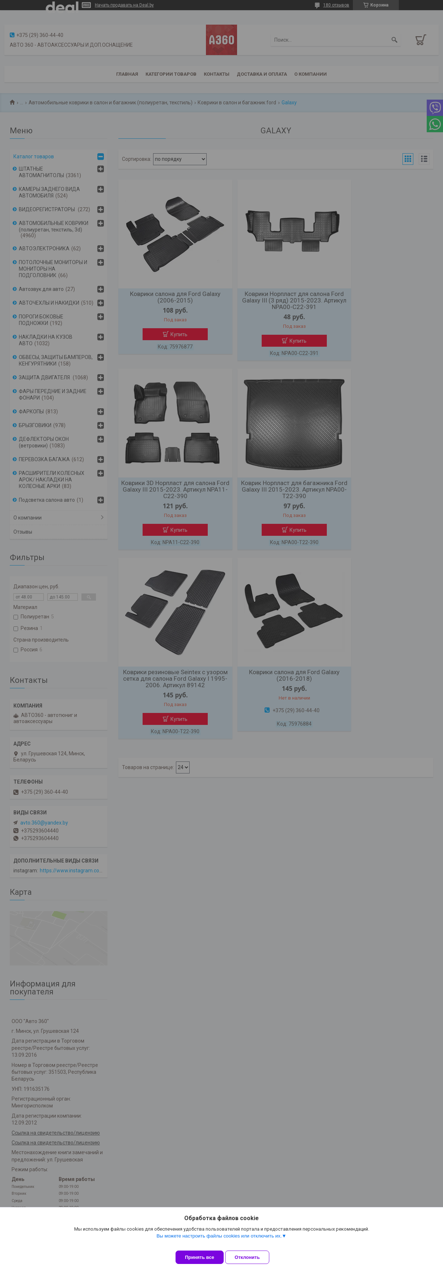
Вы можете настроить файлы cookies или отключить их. (219, 1241)
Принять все (199, 1257)
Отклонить (252, 1257)
